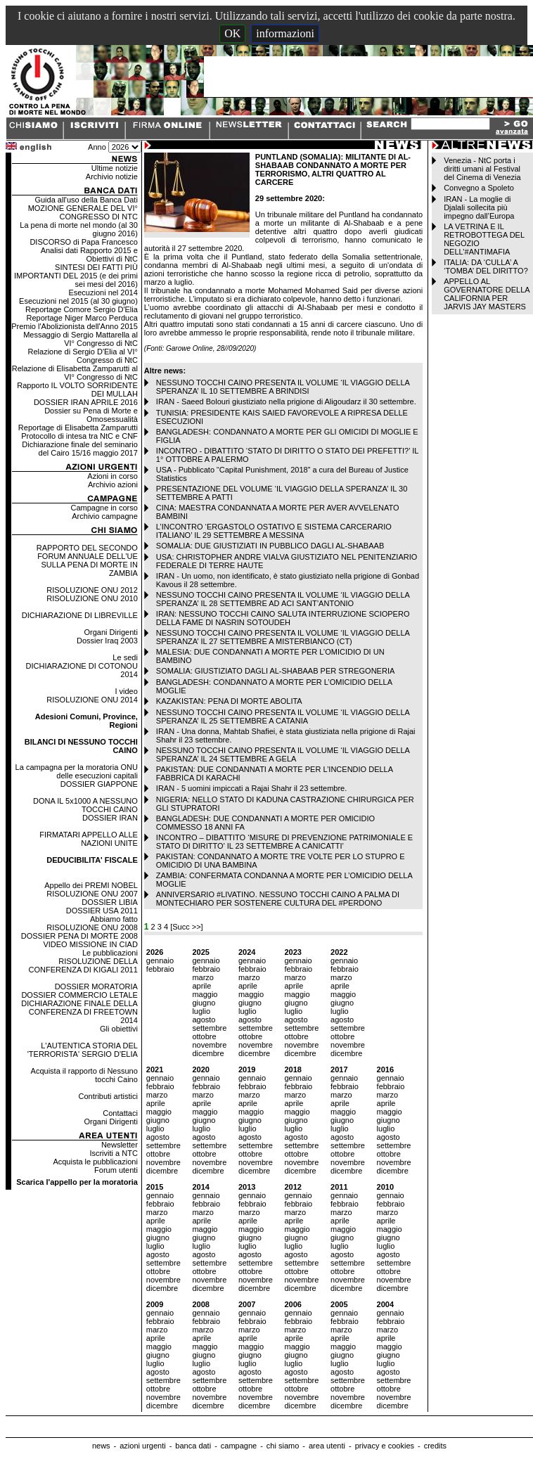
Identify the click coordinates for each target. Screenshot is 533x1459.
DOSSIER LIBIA (109, 902)
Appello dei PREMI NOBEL (91, 885)
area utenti (327, 1445)
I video (126, 691)
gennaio (160, 960)
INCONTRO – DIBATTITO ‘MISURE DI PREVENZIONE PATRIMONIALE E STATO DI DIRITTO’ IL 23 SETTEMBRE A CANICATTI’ (284, 841)
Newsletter (119, 1144)
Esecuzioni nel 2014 (102, 292)
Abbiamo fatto (114, 919)
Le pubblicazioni (110, 953)
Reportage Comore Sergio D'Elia (81, 309)
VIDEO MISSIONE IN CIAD (90, 944)
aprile (201, 986)
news (101, 1445)
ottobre (204, 1036)
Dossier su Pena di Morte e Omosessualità (91, 414)
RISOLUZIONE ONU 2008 (92, 927)
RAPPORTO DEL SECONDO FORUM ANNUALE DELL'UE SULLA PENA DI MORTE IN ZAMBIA (87, 560)
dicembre (208, 1053)
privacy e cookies (384, 1445)
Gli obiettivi (119, 1028)
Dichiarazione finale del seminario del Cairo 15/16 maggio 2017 (79, 448)
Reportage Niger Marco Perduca (81, 318)
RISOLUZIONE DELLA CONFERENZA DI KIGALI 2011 (83, 965)
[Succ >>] (186, 927)
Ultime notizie (114, 168)
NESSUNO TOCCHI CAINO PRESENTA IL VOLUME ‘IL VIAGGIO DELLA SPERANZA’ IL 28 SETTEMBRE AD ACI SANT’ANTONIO (282, 599)
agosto (203, 1019)
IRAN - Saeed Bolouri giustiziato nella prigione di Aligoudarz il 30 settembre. (286, 401)
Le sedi (125, 657)
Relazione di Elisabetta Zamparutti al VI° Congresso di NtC (75, 372)
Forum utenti (116, 1170)
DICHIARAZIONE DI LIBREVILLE (80, 615)
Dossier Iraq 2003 (107, 640)
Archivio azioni (113, 484)
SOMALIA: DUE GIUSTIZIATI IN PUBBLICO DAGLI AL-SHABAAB (270, 545)
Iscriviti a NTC (113, 1153)
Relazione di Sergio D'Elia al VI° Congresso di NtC (83, 355)
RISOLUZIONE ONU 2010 (92, 598)
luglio (201, 1011)
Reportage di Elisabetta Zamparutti (78, 427)
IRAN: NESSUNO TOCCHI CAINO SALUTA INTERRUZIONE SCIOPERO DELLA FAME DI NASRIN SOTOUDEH (283, 618)
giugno (203, 1002)
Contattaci (120, 1113)
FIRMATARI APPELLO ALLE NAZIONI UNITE (88, 838)
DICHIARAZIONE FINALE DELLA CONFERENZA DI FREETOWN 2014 (79, 1011)
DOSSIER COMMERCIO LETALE (79, 995)
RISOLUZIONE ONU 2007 (92, 893)
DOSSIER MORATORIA (96, 986)
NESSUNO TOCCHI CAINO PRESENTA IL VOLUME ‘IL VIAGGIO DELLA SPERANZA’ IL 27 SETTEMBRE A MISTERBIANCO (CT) (282, 637)
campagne (239, 1445)
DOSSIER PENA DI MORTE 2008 (79, 936)
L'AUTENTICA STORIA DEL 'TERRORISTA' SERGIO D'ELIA (82, 1049)
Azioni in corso (112, 476)
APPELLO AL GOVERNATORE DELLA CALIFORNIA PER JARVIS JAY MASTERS (486, 294)
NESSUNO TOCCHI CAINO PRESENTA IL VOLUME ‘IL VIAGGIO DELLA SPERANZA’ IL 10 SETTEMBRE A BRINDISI (282, 386)
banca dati (193, 1445)
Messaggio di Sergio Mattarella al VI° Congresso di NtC (80, 338)
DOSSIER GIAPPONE (99, 784)
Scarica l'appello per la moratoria (77, 1182)
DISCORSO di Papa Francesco (83, 242)
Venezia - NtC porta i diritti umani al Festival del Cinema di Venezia (482, 168)
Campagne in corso (103, 507)
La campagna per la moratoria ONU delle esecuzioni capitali (76, 771)
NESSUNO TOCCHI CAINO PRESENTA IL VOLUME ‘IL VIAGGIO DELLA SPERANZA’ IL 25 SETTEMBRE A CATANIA (282, 716)
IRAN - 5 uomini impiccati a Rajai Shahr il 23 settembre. (251, 788)
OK (232, 33)
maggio (204, 994)
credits (435, 1445)
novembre (209, 1045)
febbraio (160, 969)
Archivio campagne (105, 516)
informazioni (285, 33)
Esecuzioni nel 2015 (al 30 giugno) (78, 301)
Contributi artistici (107, 1096)
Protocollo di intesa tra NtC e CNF (79, 436)
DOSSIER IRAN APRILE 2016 (86, 402)
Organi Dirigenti (110, 632)
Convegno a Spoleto (479, 188)
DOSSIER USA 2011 (102, 910)
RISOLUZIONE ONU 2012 (92, 590)
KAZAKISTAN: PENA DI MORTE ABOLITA (229, 701)
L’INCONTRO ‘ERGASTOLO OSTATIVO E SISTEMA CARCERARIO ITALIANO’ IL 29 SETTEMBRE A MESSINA (274, 530)
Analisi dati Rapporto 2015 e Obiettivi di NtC (89, 254)
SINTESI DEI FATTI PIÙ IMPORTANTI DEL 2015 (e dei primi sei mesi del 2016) (76, 275)
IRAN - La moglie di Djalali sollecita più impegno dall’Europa (479, 207)
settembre (209, 1028)
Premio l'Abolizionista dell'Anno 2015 (74, 326)
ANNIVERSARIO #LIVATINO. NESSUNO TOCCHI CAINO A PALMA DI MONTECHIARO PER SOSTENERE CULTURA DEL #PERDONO (277, 898)
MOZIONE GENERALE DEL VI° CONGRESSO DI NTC (83, 212)
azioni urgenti (142, 1445)
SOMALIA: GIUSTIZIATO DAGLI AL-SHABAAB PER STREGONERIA (275, 671)
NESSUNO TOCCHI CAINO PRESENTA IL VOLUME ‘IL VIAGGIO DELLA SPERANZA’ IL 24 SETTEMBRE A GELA (282, 754)
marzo (203, 977)
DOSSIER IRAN (110, 818)
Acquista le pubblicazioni (95, 1161)
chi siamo (282, 1445)
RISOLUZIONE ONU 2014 (92, 699)
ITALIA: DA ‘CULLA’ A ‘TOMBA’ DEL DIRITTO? (486, 266)
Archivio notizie (112, 176)
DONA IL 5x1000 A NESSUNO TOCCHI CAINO (85, 805)
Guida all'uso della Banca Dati (85, 199)
